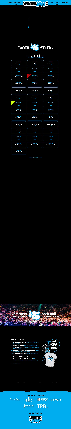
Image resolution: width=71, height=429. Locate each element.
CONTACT (57, 2)
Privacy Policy (40, 424)
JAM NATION (17, 2)
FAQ (51, 2)
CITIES (10, 2)
